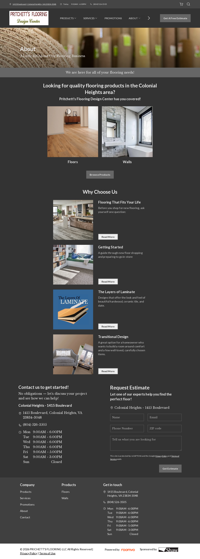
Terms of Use (47, 553)
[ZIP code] (164, 428)
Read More (108, 236)
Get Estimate (170, 468)
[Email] (164, 417)
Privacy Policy (161, 456)
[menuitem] (68, 18)
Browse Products (100, 174)
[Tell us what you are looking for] (145, 443)
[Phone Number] (127, 428)
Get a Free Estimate (175, 18)
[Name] (127, 417)
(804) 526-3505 (100, 4)
